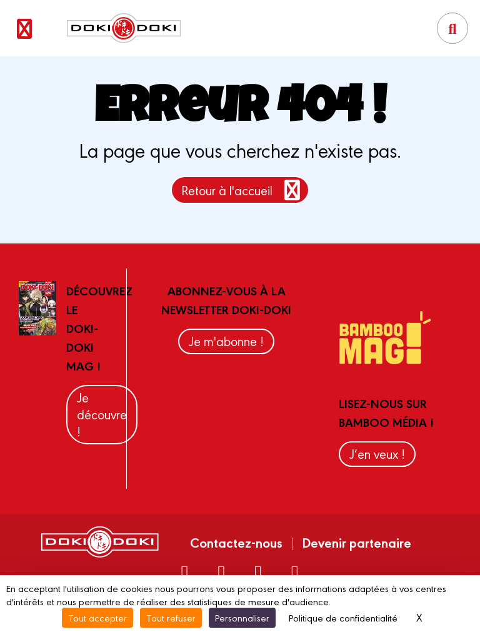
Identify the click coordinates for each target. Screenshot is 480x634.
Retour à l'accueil (242, 190)
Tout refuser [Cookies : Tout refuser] (171, 617)
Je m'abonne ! (226, 340)
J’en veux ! (377, 453)
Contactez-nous (236, 542)
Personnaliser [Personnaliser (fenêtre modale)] (242, 617)
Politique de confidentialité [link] (343, 617)
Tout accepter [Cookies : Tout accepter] (97, 617)
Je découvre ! (102, 414)
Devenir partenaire (356, 542)
